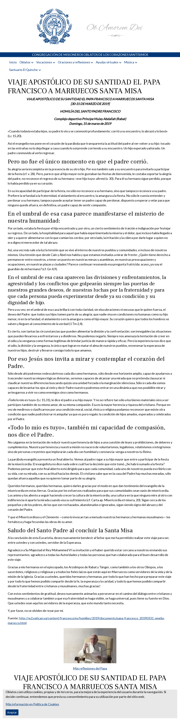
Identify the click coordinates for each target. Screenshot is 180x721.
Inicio (13, 62)
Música (129, 62)
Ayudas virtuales (107, 62)
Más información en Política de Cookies (32, 704)
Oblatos (25, 62)
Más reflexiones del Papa (90, 668)
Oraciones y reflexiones (74, 62)
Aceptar (12, 712)
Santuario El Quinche (23, 70)
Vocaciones (44, 62)
